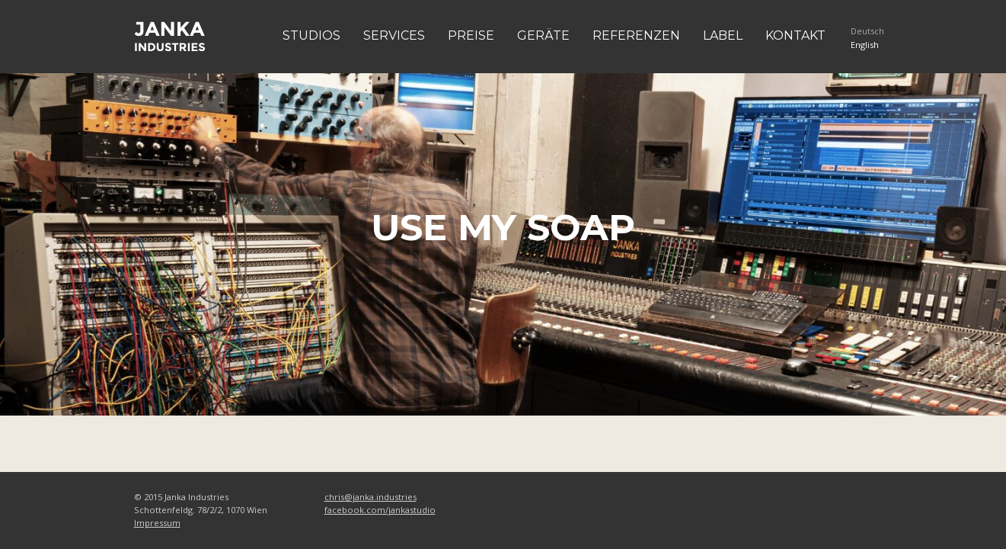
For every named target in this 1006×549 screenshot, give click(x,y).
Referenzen (636, 35)
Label (723, 35)
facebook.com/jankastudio (380, 509)
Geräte (543, 35)
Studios (311, 35)
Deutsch (867, 31)
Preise (471, 35)
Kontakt (795, 35)
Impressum (157, 522)
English (865, 44)
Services (394, 35)
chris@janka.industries (370, 496)
